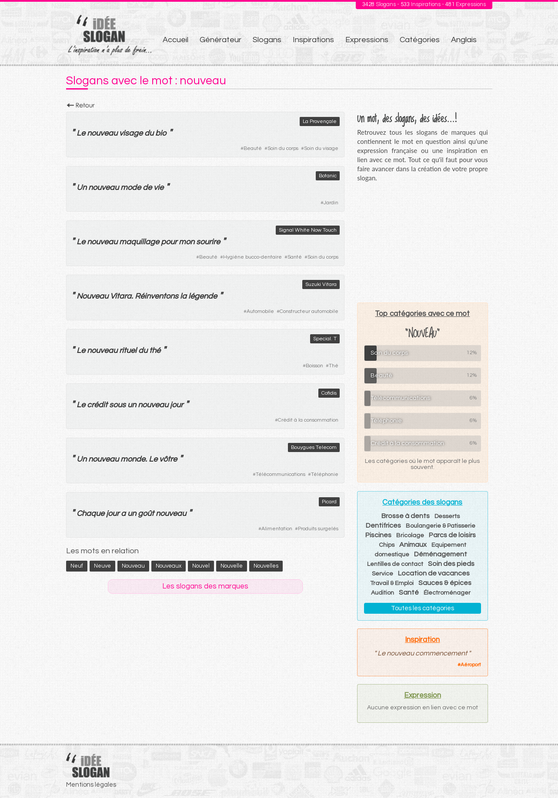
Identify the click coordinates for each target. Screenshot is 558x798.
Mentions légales (91, 784)
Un (82, 187)
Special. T (325, 339)
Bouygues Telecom (314, 447)
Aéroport (471, 665)
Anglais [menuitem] (464, 40)
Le (81, 133)
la (183, 296)
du (149, 133)
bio (161, 133)
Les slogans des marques (205, 586)
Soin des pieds (451, 563)
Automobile (260, 311)
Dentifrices (383, 525)
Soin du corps (282, 148)
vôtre (168, 459)
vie (159, 187)
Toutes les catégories (422, 608)
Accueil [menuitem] (175, 40)
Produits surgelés (318, 529)
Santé (294, 257)
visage (131, 133)
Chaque (90, 513)
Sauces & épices (444, 582)
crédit (97, 405)
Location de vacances (434, 573)
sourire (208, 242)
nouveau (102, 133)
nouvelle (232, 566)
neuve (102, 566)
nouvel (201, 566)
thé (154, 350)
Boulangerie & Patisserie (440, 526)
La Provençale (320, 121)
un (131, 405)
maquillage (139, 242)
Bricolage (410, 535)
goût (146, 513)
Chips (386, 545)
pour (169, 242)
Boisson (314, 366)
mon (186, 242)
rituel (128, 350)
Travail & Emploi (392, 583)
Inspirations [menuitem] (313, 40)
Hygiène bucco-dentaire (252, 257)
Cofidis (329, 393)
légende (202, 296)
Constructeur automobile (309, 311)
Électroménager (447, 593)
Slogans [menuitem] (267, 40)
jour (176, 405)
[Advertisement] (422, 242)
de (147, 187)
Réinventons (156, 296)
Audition (382, 593)
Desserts (447, 516)
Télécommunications (280, 474)
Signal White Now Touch (308, 230)
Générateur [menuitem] (220, 40)
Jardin (331, 203)
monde (132, 459)
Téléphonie (324, 474)
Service (382, 574)
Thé (333, 366)
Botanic (328, 176)
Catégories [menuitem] (420, 40)
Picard (329, 502)
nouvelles (266, 566)
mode (130, 187)
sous (117, 405)
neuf (76, 566)
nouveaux (168, 566)
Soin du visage (321, 148)
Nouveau (92, 296)
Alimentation (276, 529)
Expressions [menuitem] (366, 40)
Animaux (413, 544)
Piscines (378, 535)
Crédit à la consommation (308, 420)
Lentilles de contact (395, 564)
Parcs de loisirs (452, 535)
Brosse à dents (405, 515)
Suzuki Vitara (321, 284)
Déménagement (440, 554)
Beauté (253, 148)
